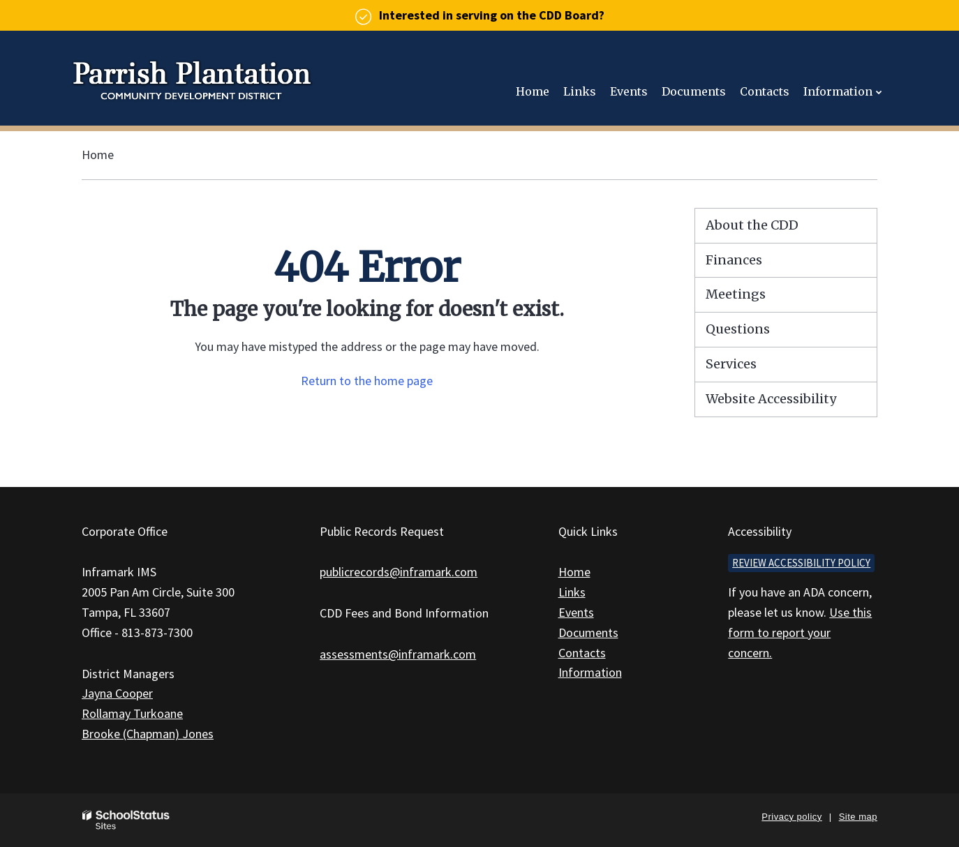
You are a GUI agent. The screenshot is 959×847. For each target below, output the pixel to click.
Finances (734, 260)
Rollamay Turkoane (132, 713)
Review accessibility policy (801, 562)
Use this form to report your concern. (800, 632)
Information (590, 672)
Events (576, 612)
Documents (588, 632)
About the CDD (752, 225)
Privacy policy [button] (791, 816)
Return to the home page (367, 381)
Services (731, 364)
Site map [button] (858, 816)
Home (98, 155)
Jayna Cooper (117, 693)
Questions (738, 329)
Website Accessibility (771, 399)
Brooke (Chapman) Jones (148, 734)
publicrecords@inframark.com (398, 572)
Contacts (582, 653)
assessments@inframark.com (398, 654)
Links (572, 592)
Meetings (736, 294)
